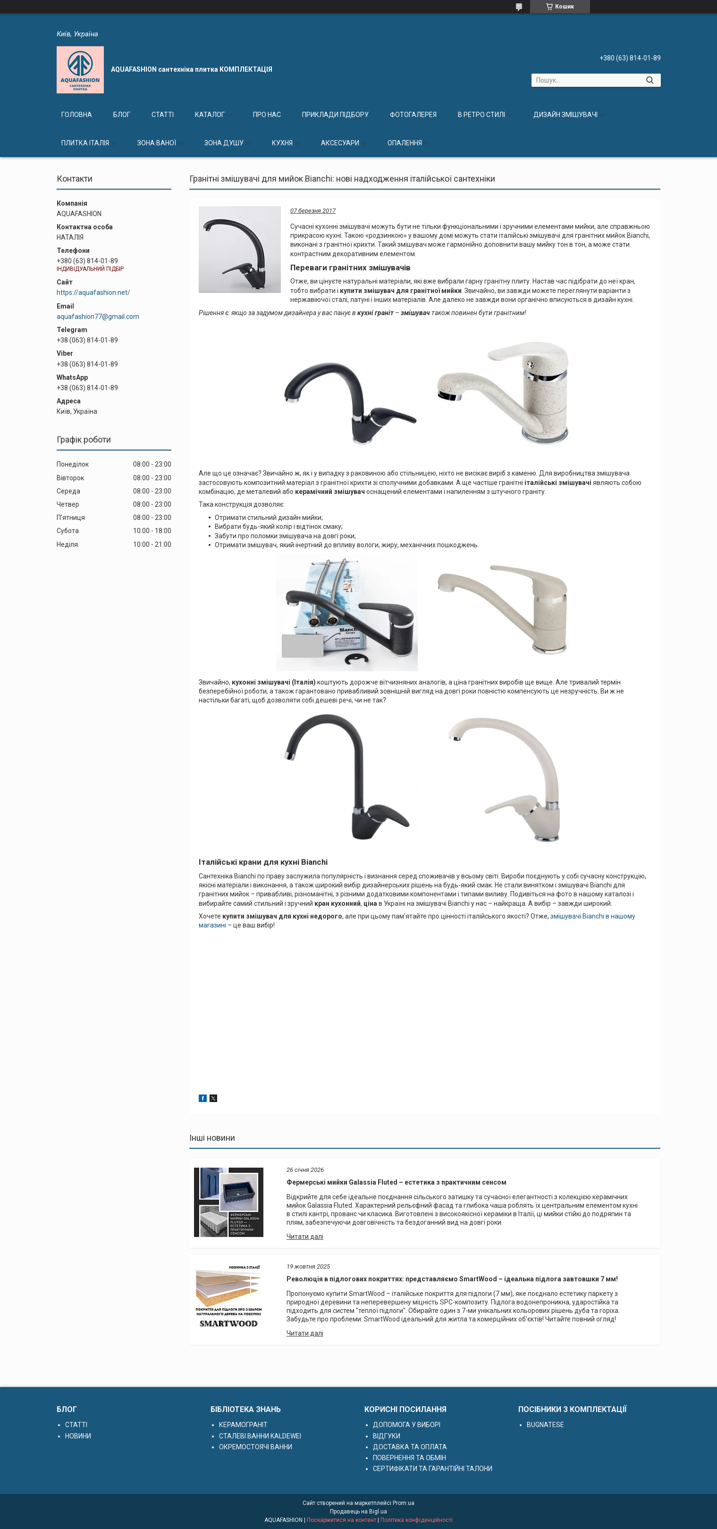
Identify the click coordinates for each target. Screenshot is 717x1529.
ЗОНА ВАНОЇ (156, 143)
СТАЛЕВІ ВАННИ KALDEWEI (260, 1436)
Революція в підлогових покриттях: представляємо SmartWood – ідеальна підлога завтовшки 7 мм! (452, 1279)
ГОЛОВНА (76, 114)
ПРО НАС (267, 114)
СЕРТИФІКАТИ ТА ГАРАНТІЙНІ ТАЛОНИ (432, 1468)
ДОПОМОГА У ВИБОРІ (406, 1425)
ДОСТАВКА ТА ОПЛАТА (410, 1447)
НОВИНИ (78, 1436)
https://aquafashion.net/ (93, 292)
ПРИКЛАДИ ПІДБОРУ (335, 114)
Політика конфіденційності (416, 1520)
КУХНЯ (282, 143)
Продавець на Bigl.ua (358, 1511)
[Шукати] (650, 80)
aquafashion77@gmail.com (98, 316)
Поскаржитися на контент (341, 1520)
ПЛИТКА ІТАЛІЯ (85, 143)
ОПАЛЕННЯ (405, 143)
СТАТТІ (163, 114)
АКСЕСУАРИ (340, 143)
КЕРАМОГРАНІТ (243, 1425)
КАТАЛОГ (210, 114)
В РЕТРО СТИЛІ (481, 114)
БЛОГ (121, 114)
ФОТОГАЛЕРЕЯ (413, 114)
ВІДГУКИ (386, 1436)
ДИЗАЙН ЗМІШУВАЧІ (565, 114)
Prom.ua (403, 1503)
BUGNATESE (545, 1425)
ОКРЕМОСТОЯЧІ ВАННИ (255, 1447)
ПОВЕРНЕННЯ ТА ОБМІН (409, 1458)
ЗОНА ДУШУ (224, 143)
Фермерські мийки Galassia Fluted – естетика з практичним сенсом (396, 1182)
